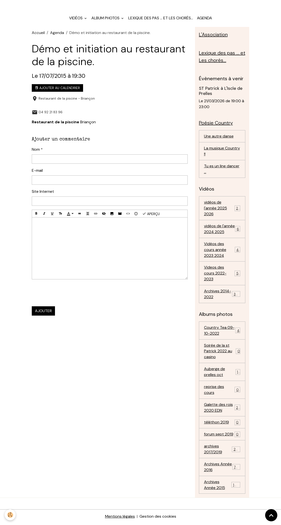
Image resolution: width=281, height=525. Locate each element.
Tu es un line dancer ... (221, 169)
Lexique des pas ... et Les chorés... (160, 18)
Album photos (105, 18)
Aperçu (151, 213)
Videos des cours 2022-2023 (222, 274)
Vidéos (76, 18)
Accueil (38, 33)
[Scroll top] (271, 515)
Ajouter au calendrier (57, 88)
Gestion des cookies (158, 518)
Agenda (204, 18)
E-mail (37, 170)
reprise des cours (222, 390)
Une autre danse (219, 136)
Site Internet (43, 191)
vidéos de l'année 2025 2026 (222, 208)
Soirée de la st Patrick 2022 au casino (222, 352)
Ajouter (43, 311)
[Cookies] (10, 514)
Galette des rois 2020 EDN (222, 408)
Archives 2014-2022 (222, 294)
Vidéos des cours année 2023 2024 (222, 250)
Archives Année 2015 (222, 486)
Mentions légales (120, 518)
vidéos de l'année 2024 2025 (222, 229)
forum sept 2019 (222, 436)
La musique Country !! (222, 151)
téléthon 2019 (222, 424)
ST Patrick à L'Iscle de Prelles (220, 91)
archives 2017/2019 (222, 450)
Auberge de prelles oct (222, 372)
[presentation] (69, 293)
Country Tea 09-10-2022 (222, 331)
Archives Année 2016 (222, 468)
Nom (36, 149)
